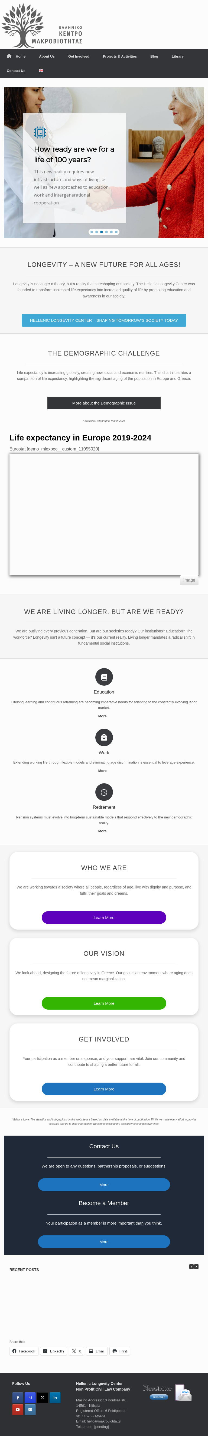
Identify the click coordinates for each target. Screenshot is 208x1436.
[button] (91, 232)
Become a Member (104, 1203)
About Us (47, 56)
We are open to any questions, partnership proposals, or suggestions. (104, 1166)
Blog (154, 56)
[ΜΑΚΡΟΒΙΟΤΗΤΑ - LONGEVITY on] (42, 1409)
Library (178, 56)
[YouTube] (17, 1409)
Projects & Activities (120, 56)
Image (189, 580)
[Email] (30, 1409)
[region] (104, 162)
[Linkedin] (55, 1397)
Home (16, 56)
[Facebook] (17, 1397)
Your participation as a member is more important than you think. (104, 1223)
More (104, 716)
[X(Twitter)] (42, 1397)
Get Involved (78, 56)
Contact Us (16, 71)
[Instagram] (30, 1397)
